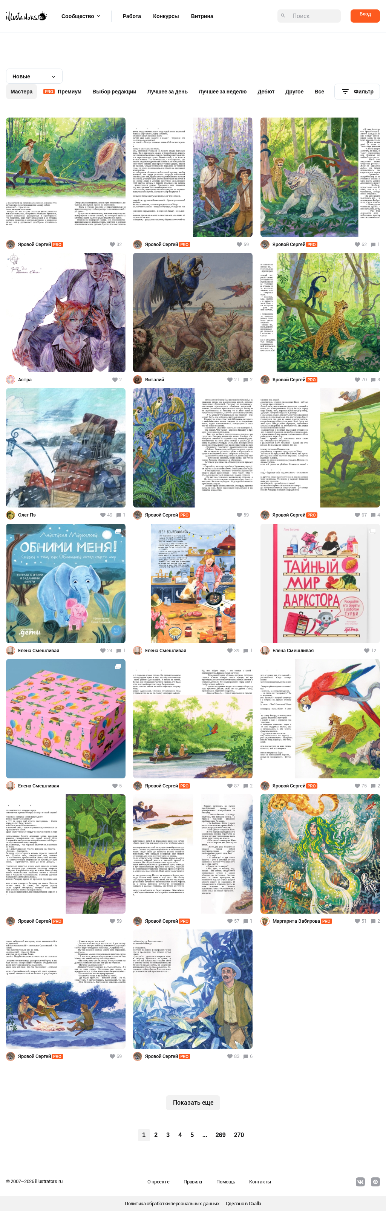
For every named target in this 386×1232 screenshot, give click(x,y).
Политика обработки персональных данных (172, 1203)
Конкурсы (166, 16)
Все (319, 92)
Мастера (21, 92)
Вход (365, 14)
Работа (132, 16)
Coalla (255, 1203)
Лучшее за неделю (223, 92)
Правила (193, 1182)
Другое (294, 92)
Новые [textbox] (21, 76)
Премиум (62, 92)
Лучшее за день (167, 92)
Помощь (225, 1182)
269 (221, 1135)
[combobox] (34, 76)
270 (239, 1135)
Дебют (265, 92)
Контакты (260, 1182)
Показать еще (193, 1102)
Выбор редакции (114, 92)
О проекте (158, 1182)
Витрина (202, 16)
